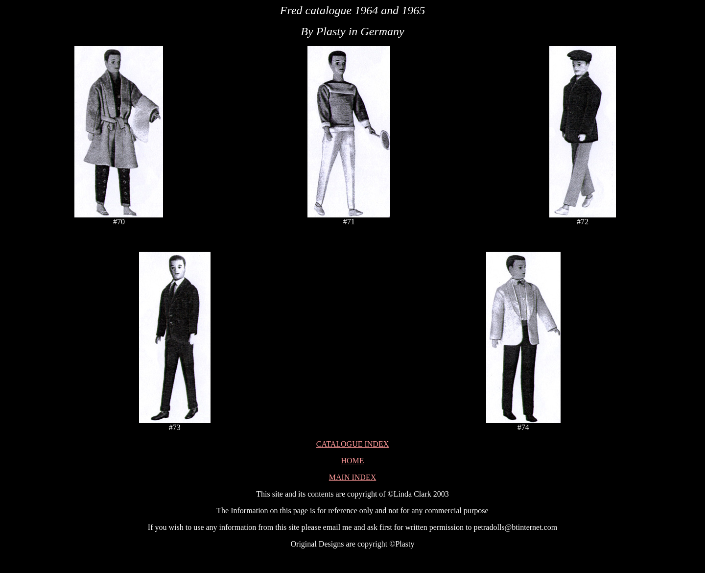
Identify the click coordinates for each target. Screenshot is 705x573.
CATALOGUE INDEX (352, 444)
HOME (352, 460)
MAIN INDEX (352, 477)
